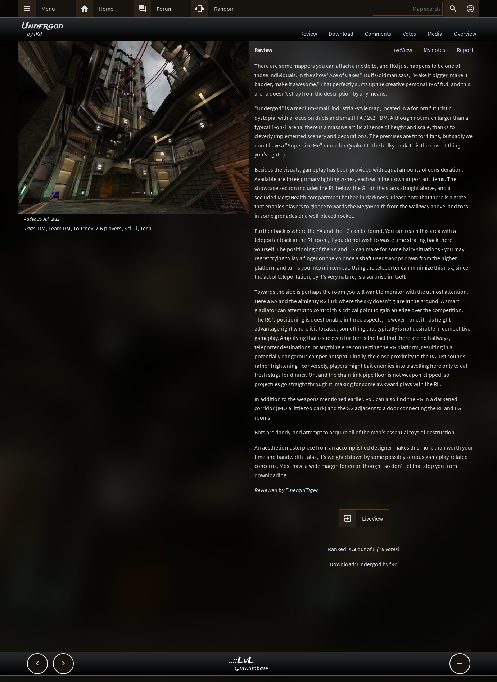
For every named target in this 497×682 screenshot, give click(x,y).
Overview (465, 33)
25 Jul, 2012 (48, 219)
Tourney (83, 228)
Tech (146, 228)
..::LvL (242, 660)
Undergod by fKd (377, 564)
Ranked (337, 549)
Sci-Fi (130, 228)
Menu (48, 8)
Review (308, 33)
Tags (29, 228)
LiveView (401, 49)
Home (106, 8)
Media (435, 33)
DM (42, 228)
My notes (434, 49)
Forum (165, 8)
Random (224, 8)
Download (341, 33)
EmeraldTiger (301, 489)
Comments (378, 33)
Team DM (59, 228)
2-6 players (108, 228)
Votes (409, 33)
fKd (38, 33)
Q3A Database (251, 668)
